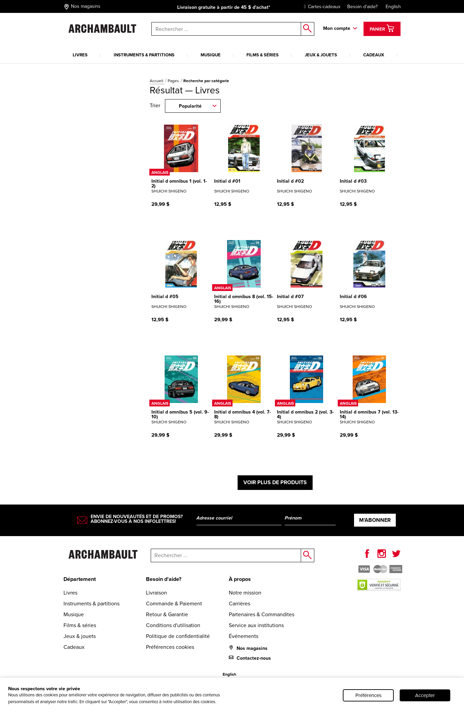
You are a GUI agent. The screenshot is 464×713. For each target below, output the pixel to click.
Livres (80, 55)
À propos (240, 579)
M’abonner (375, 520)
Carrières (239, 603)
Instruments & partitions (144, 55)
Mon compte (336, 28)
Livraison (156, 593)
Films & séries (262, 55)
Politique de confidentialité (178, 636)
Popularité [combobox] (190, 106)
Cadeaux (373, 55)
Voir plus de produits (275, 482)
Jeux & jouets (321, 55)
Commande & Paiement (174, 603)
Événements (243, 636)
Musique (211, 55)
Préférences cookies (170, 647)
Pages (174, 81)
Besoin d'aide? (362, 6)
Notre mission (245, 593)
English (393, 6)
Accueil (157, 81)
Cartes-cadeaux (320, 6)
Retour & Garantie (167, 614)
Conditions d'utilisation (173, 625)
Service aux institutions (256, 625)
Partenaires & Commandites (261, 614)
